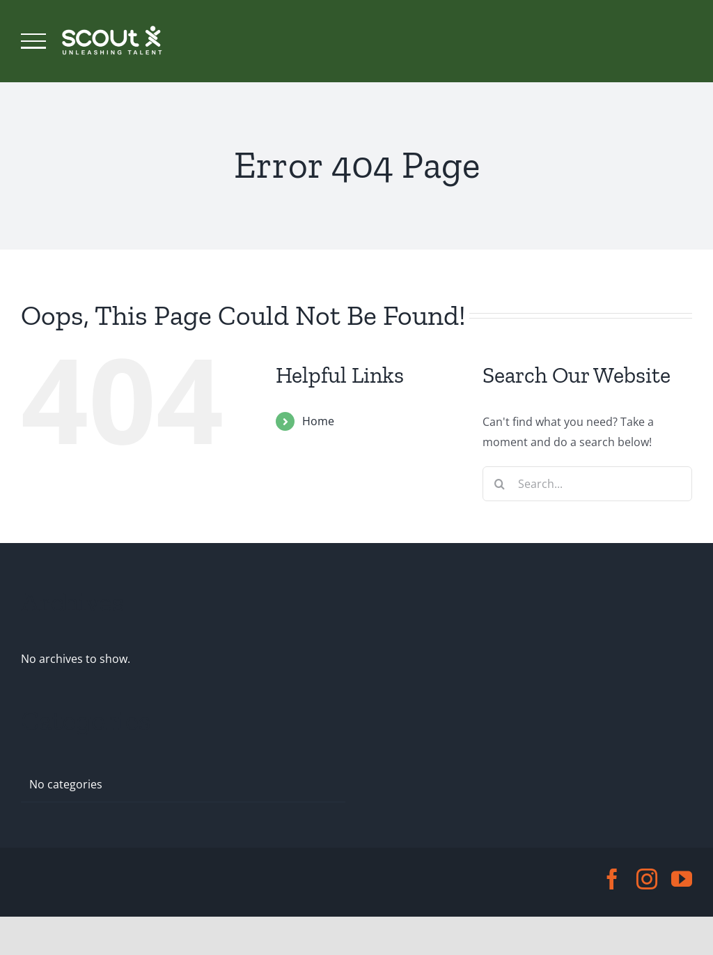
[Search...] (587, 483)
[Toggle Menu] (33, 41)
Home (318, 421)
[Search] (500, 483)
